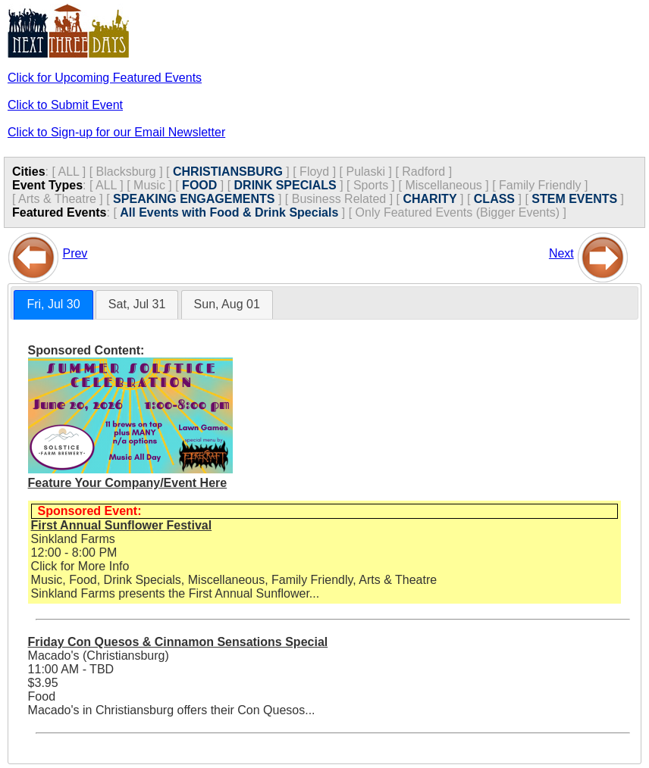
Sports (370, 185)
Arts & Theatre (57, 198)
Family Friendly (540, 185)
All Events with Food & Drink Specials (229, 212)
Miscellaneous (443, 185)
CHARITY (429, 198)
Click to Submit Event (65, 104)
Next (561, 253)
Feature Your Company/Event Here (127, 482)
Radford (423, 171)
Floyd (314, 171)
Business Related (339, 198)
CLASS (494, 198)
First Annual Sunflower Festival (121, 525)
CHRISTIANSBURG (228, 171)
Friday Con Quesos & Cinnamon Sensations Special (178, 641)
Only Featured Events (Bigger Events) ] (461, 212)
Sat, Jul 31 (137, 304)
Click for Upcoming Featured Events (105, 77)
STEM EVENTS (574, 198)
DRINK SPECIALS (285, 185)
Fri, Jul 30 (53, 304)
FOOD (199, 185)
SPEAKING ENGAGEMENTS (193, 198)
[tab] (53, 305)
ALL (68, 171)
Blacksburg (126, 171)
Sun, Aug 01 (227, 304)
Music (149, 185)
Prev (74, 253)
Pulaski (365, 171)
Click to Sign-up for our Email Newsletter (116, 132)
